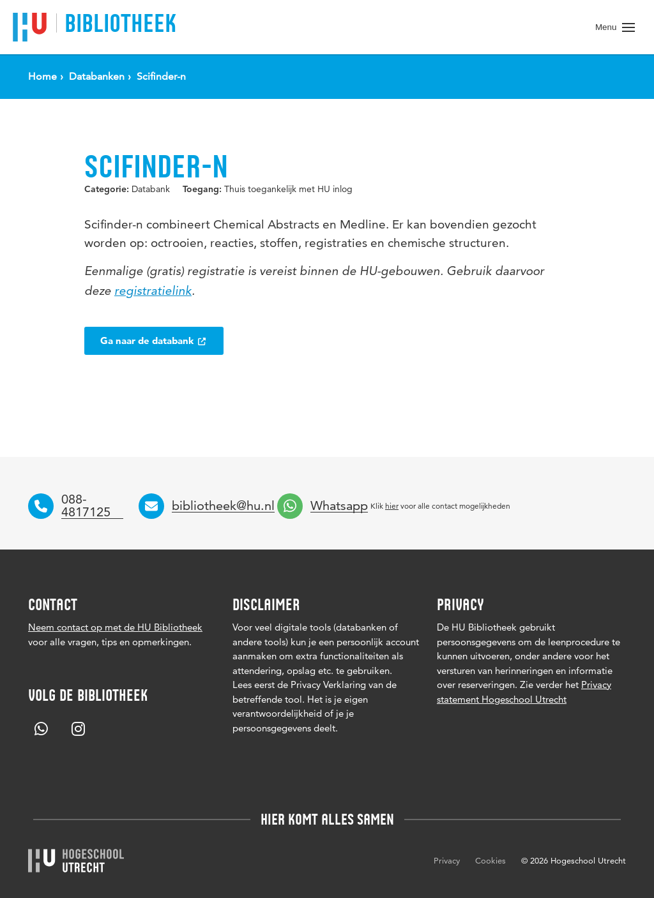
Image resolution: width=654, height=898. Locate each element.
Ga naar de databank (154, 340)
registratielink (153, 292)
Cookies (490, 860)
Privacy (447, 860)
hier (392, 506)
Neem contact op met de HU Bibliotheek (115, 627)
